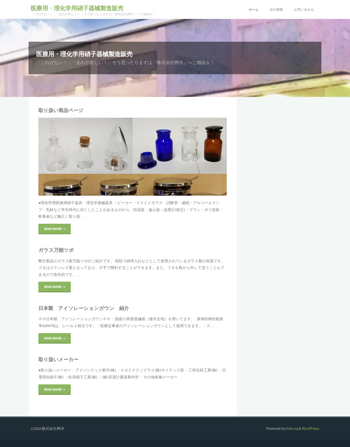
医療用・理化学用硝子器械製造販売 (77, 8)
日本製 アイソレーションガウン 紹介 (83, 308)
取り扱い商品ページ (60, 110)
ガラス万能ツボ (56, 250)
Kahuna (291, 428)
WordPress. (311, 428)
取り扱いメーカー (58, 359)
